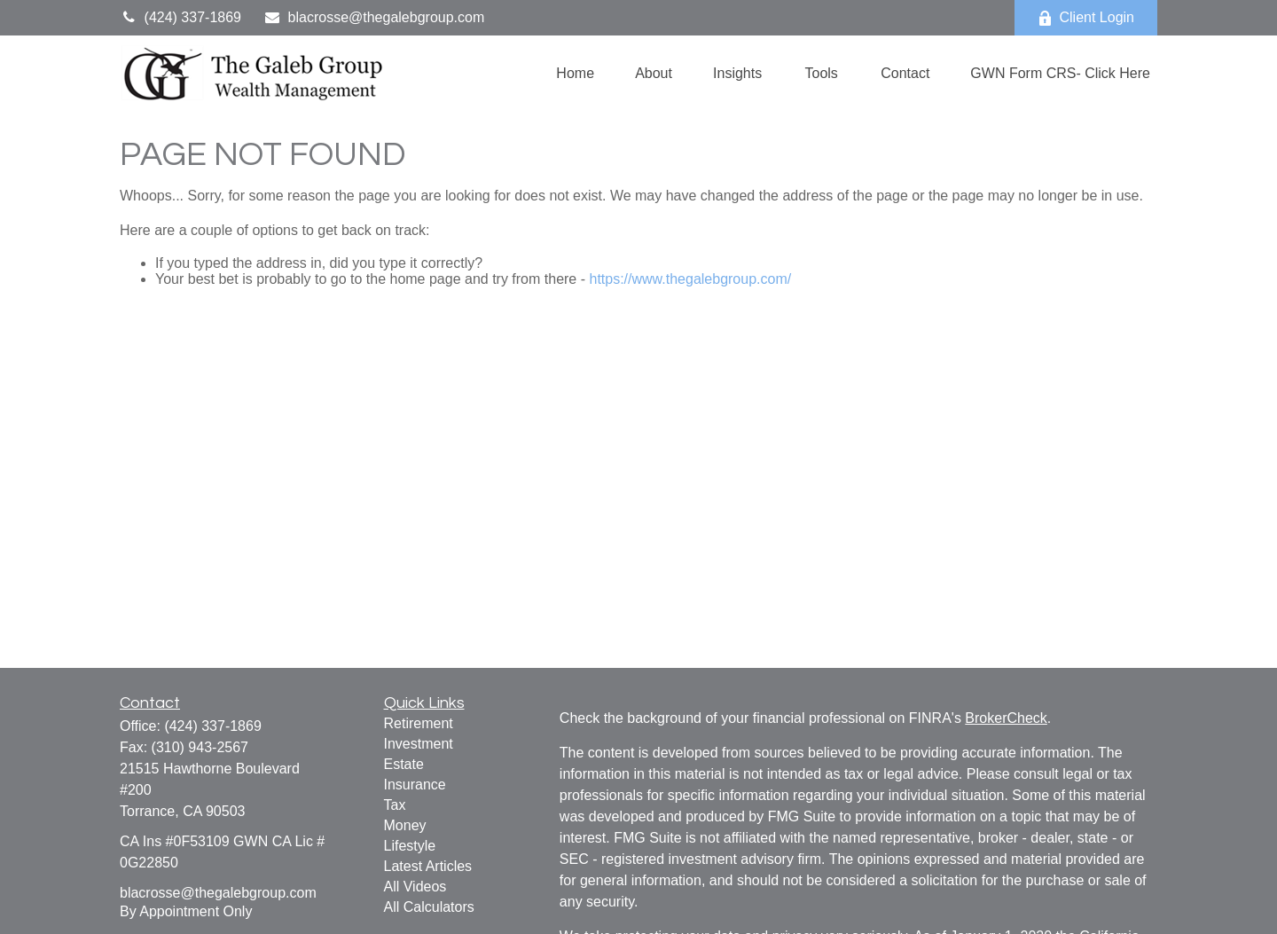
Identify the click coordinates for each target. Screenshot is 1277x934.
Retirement (418, 723)
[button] (575, 73)
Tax (395, 804)
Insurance (415, 784)
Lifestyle (410, 845)
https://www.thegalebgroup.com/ (690, 278)
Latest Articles (428, 866)
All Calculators (429, 906)
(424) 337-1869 (180, 17)
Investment (418, 743)
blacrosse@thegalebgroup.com (373, 17)
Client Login (1086, 18)
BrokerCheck (1005, 718)
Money (405, 825)
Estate (404, 764)
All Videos (415, 886)
